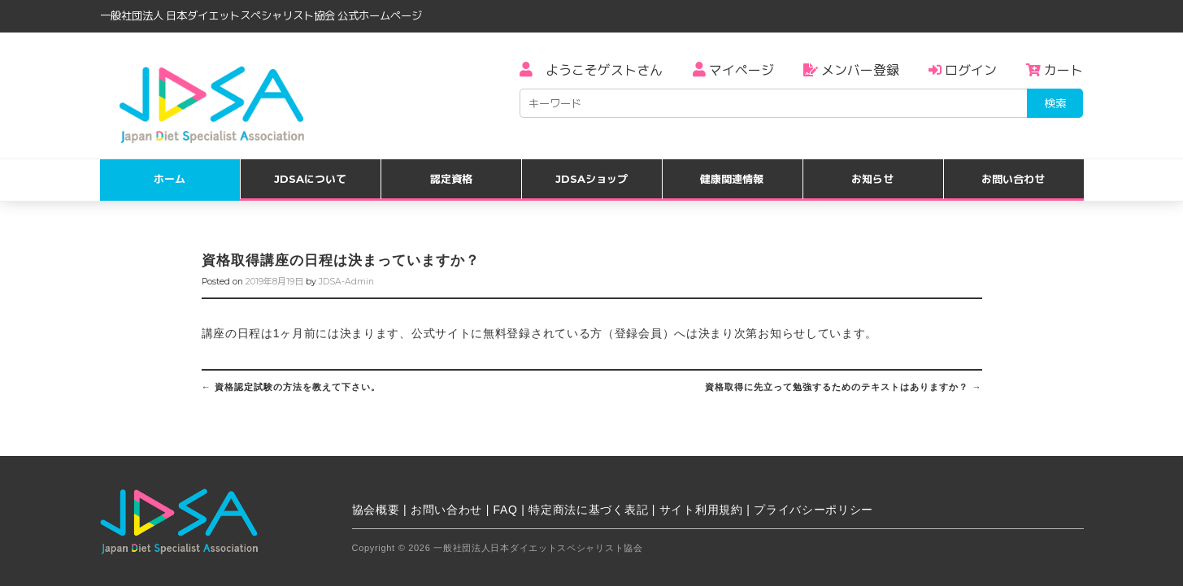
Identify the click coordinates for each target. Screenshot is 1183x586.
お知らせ (872, 178)
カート (1054, 70)
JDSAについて (310, 178)
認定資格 (451, 178)
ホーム (169, 178)
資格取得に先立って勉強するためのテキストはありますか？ (843, 387)
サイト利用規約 (701, 509)
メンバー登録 (851, 70)
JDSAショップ (591, 178)
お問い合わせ (1013, 178)
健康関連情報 (731, 178)
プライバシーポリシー (813, 509)
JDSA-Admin (346, 281)
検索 (1055, 103)
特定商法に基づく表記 (588, 509)
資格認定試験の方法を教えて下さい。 (291, 387)
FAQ (506, 509)
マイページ (733, 70)
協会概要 (376, 509)
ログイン (963, 70)
